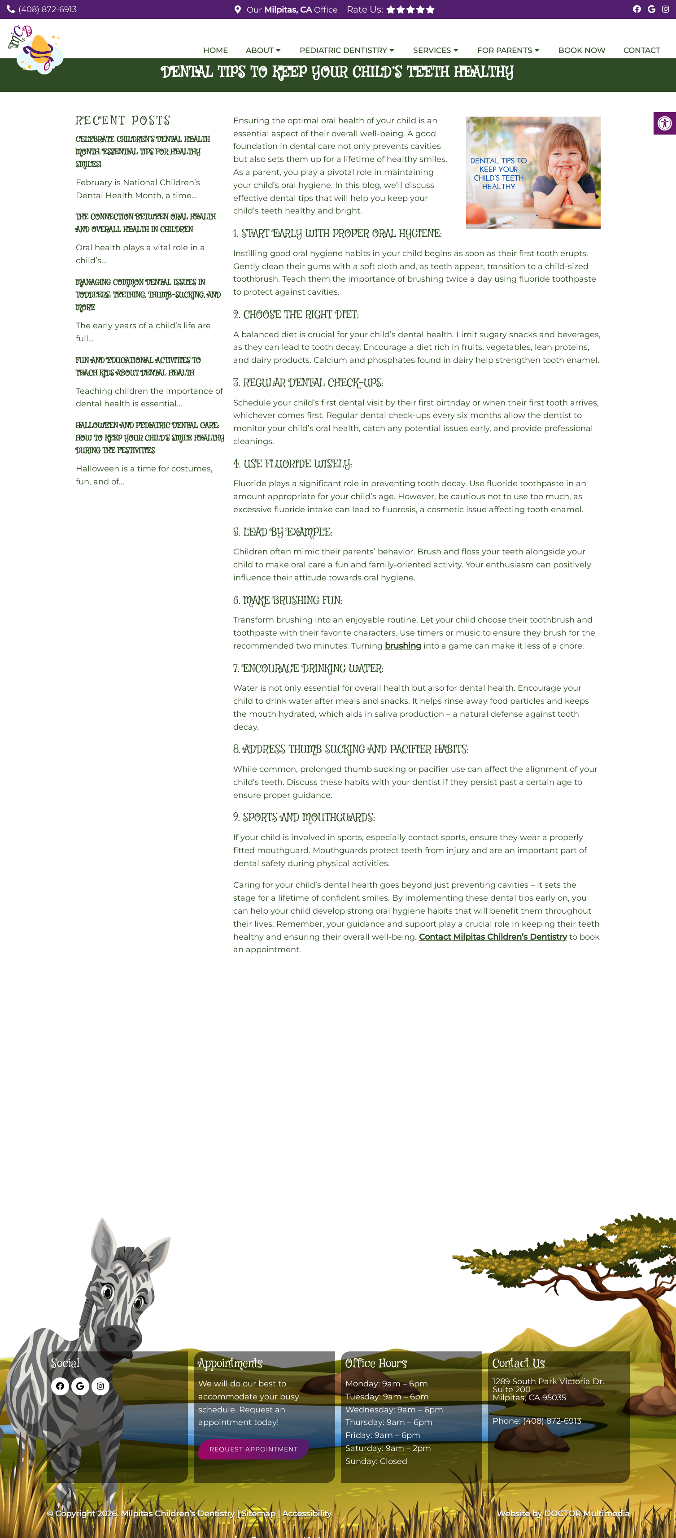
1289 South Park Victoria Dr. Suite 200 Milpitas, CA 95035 (548, 1389)
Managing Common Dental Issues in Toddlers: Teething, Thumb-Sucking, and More (148, 295)
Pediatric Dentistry (343, 50)
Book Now (582, 50)
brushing (403, 646)
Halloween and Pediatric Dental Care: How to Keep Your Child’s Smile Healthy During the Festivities (150, 438)
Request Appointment (253, 1449)
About (260, 50)
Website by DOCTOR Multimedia (563, 1514)
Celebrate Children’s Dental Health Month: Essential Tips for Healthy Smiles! (143, 152)
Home (215, 50)
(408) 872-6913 (47, 9)
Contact (642, 50)
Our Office (291, 10)
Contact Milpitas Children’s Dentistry (493, 937)
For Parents (504, 50)
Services (432, 50)
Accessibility (306, 1514)
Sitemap (258, 1514)
